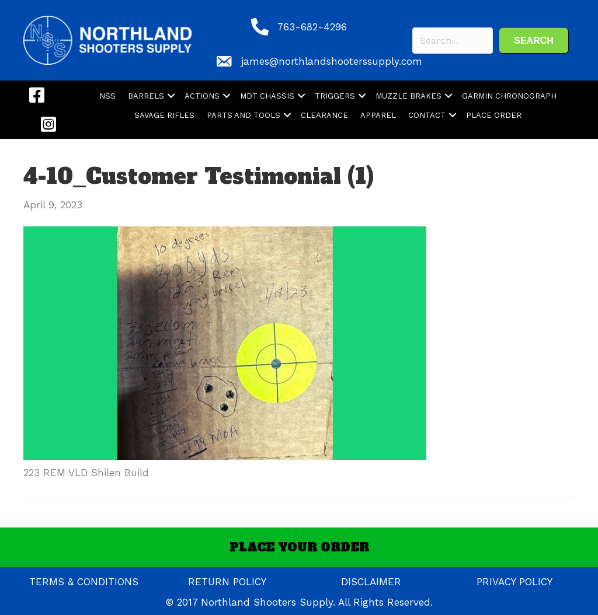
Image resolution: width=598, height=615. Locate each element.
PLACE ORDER (493, 115)
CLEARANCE (324, 115)
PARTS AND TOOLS (243, 115)
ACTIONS (202, 96)
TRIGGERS (335, 96)
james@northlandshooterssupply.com (331, 61)
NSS (107, 96)
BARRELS (146, 96)
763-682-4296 (312, 27)
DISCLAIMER (371, 582)
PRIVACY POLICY (514, 582)
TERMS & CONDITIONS (83, 582)
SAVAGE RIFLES (164, 115)
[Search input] (452, 40)
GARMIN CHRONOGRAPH (509, 96)
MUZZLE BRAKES (408, 96)
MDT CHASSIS (267, 96)
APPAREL (378, 115)
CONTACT (427, 115)
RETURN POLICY (227, 582)
